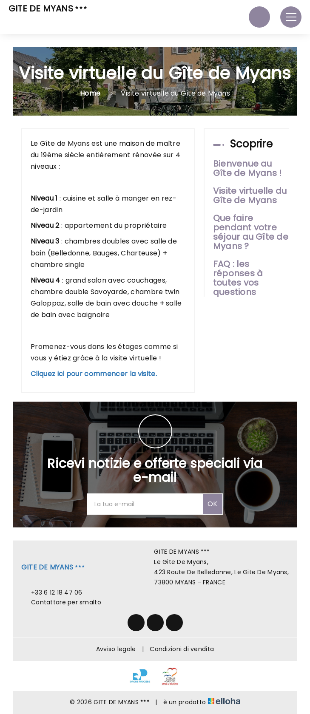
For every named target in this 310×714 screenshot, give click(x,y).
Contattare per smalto (61, 602)
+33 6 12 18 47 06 (51, 592)
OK (212, 504)
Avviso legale (116, 649)
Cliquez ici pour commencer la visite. (94, 374)
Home (90, 93)
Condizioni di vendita (182, 649)
